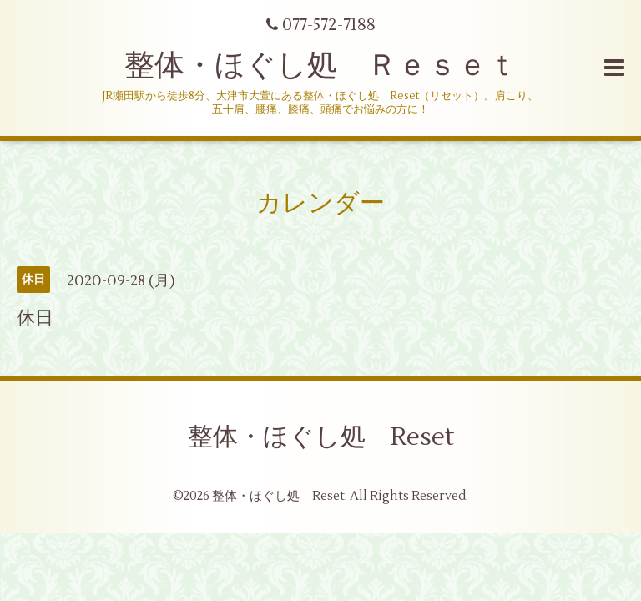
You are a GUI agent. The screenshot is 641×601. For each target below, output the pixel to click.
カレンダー (320, 203)
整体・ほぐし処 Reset (321, 437)
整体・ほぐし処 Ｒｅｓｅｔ (320, 66)
